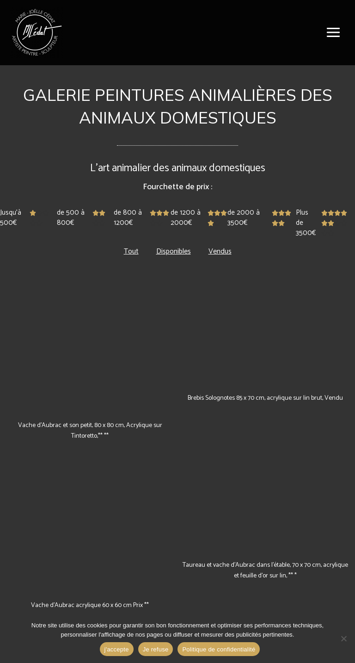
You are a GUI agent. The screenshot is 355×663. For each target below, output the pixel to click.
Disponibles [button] (173, 251)
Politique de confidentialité (218, 649)
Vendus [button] (220, 251)
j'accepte (116, 649)
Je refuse (156, 649)
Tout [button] (131, 251)
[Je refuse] (343, 638)
